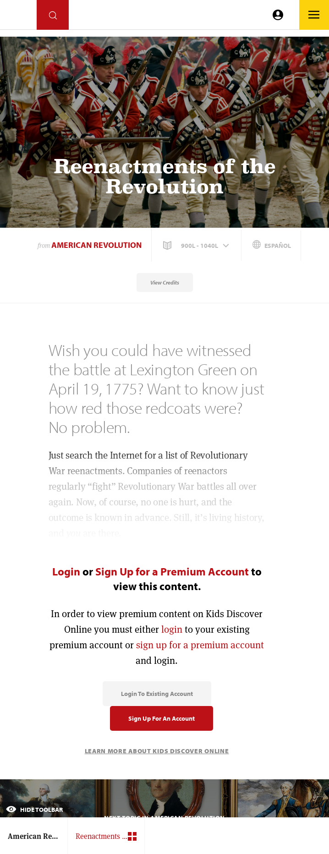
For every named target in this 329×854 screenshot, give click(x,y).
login (171, 629)
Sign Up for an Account (161, 718)
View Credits (164, 282)
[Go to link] (18, 17)
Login (66, 571)
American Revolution (96, 245)
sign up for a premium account (200, 645)
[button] (197, 245)
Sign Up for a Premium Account (172, 571)
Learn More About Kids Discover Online (157, 751)
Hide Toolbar (34, 809)
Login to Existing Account (157, 694)
